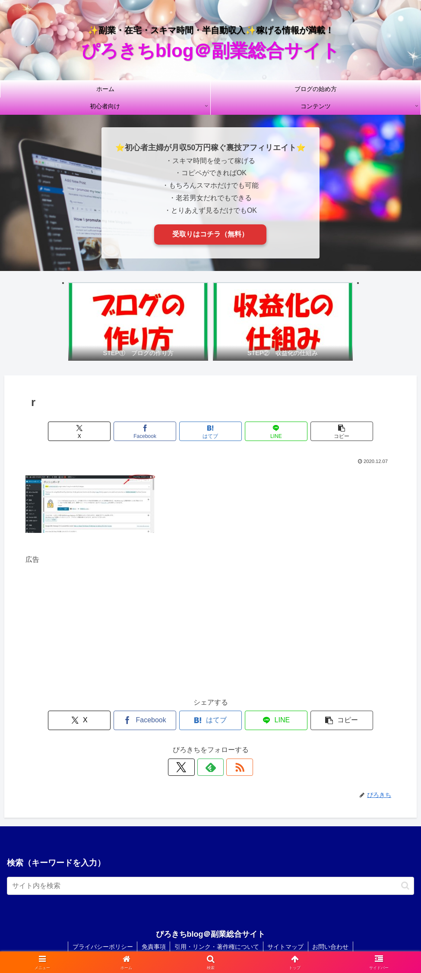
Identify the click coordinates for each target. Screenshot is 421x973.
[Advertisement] (210, 603)
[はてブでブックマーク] (210, 409)
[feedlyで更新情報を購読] (210, 744)
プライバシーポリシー (102, 924)
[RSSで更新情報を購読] (230, 744)
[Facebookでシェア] (148, 409)
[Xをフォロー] (190, 744)
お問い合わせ (331, 924)
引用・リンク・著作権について (216, 924)
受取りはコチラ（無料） (210, 234)
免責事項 (153, 924)
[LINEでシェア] (272, 409)
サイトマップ (286, 924)
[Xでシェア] (86, 409)
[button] (334, 409)
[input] (210, 863)
